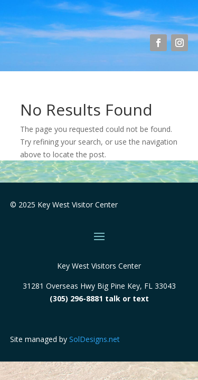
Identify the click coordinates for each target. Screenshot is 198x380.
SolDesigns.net (94, 339)
